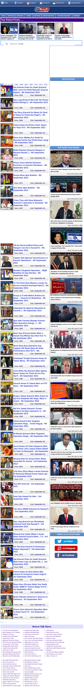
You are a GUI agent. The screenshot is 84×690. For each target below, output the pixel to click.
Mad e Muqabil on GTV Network (11, 632)
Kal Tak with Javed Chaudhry (54, 634)
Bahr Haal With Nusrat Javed (32, 668)
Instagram (33, 2)
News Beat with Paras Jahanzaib (55, 642)
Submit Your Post (48, 16)
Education (49, 650)
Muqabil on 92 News (8, 634)
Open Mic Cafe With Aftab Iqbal (11, 656)
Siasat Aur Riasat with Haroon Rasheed (11, 640)
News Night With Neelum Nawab (33, 664)
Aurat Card (27, 666)
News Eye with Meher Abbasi (54, 640)
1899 (21, 84)
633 (12, 84)
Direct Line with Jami (8, 662)
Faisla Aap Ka (50, 630)
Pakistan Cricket (50, 638)
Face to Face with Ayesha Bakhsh (33, 640)
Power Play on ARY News (31, 634)
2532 (26, 84)
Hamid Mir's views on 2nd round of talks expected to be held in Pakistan (45, 31)
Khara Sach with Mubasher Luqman (53, 636)
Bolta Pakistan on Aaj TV (31, 681)
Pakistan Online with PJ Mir (31, 685)
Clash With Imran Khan (52, 632)
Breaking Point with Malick (31, 675)
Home (3, 16)
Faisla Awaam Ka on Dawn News (12, 685)
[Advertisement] (24, 63)
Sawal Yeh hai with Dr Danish (11, 677)
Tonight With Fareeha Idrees (54, 646)
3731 (35, 84)
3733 (45, 84)
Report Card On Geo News (10, 670)
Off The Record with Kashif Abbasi (12, 642)
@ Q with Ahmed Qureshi (10, 664)
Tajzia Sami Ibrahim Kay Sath (32, 648)
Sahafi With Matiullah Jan (31, 644)
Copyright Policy (76, 2)
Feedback (76, 16)
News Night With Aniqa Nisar (10, 660)
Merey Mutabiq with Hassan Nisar (12, 652)
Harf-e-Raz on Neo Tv (30, 654)
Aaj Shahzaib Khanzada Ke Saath (33, 650)
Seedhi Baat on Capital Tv (31, 662)
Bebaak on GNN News (30, 679)
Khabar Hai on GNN (8, 638)
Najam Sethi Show (29, 636)
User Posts (37, 16)
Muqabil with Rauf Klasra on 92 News (32, 674)
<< (5, 84)
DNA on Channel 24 (51, 656)
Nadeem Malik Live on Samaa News (11, 682)
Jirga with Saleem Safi (52, 644)
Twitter (6, 2)
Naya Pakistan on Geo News (54, 654)
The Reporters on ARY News (10, 644)
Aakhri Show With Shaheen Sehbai (55, 648)
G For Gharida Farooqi (9, 668)
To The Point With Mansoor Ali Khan (32, 656)
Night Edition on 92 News (31, 642)
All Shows (20, 16)
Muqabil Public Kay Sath (31, 677)
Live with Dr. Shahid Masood (10, 630)
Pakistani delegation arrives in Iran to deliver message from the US (27, 31)
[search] (39, 44)
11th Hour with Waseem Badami (55, 652)
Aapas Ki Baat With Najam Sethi (11, 673)
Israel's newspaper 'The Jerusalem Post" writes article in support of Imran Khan (9, 31)
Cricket (28, 16)
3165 (30, 84)
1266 (16, 84)
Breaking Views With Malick (10, 636)
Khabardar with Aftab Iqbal (31, 630)
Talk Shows (11, 16)
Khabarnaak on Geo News (31, 646)
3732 (40, 84)
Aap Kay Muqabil (29, 672)
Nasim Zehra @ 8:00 (8, 672)
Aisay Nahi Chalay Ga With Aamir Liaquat (12, 666)
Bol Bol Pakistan (28, 652)
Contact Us (46, 2)
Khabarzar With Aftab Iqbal (31, 632)
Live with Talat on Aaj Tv (31, 683)
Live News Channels (63, 16)
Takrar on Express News (9, 683)
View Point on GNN (8, 650)
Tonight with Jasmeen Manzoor (11, 675)
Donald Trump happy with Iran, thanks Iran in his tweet (64, 31)
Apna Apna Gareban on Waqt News (32, 660)
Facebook (20, 2)
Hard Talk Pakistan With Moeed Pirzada (11, 654)
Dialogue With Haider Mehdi (10, 646)
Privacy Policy (60, 2)
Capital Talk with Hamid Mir (10, 648)
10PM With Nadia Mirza (9, 679)
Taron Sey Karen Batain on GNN (33, 670)
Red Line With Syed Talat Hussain (33, 638)
